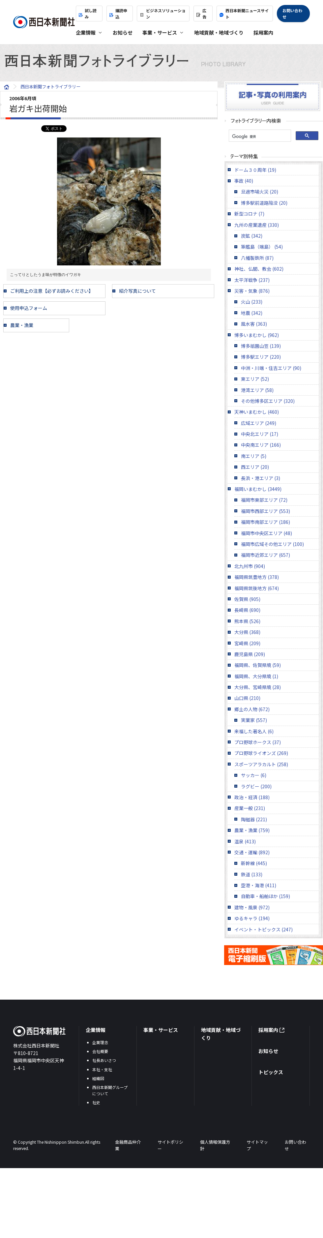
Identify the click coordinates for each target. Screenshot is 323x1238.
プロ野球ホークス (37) (257, 742)
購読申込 (118, 13)
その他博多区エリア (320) (268, 401)
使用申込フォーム (28, 308)
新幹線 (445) (254, 863)
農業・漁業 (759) (252, 830)
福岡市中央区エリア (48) (266, 533)
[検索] (259, 136)
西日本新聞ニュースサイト (244, 13)
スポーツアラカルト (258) (261, 764)
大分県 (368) (247, 632)
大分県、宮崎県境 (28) (257, 687)
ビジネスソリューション (162, 13)
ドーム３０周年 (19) (255, 169)
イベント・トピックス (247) (263, 929)
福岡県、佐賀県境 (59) (257, 665)
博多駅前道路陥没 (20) (264, 202)
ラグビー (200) (256, 786)
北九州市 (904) (249, 566)
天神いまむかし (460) (256, 411)
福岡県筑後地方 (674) (256, 588)
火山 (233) (251, 301)
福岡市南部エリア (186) (265, 522)
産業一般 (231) (249, 808)
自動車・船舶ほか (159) (265, 896)
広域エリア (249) (258, 423)
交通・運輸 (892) (252, 852)
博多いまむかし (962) (256, 335)
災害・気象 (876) (252, 290)
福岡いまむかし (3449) (257, 489)
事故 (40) (243, 180)
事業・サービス (160, 1029)
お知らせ (122, 32)
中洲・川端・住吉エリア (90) (271, 368)
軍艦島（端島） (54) (262, 246)
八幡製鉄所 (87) (257, 258)
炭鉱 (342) (251, 235)
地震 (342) (251, 313)
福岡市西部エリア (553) (265, 511)
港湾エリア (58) (257, 390)
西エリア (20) (255, 467)
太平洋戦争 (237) (252, 280)
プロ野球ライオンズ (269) (261, 753)
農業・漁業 (21, 325)
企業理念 (100, 1042)
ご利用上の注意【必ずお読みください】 (51, 290)
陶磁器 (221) (254, 819)
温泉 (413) (245, 841)
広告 (201, 13)
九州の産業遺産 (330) (256, 225)
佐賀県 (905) (247, 599)
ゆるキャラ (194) (252, 918)
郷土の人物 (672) (252, 709)
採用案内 (263, 32)
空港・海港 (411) (258, 885)
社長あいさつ (104, 1060)
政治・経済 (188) (252, 797)
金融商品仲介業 (128, 1145)
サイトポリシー (170, 1145)
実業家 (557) (254, 720)
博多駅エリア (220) (261, 356)
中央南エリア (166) (261, 444)
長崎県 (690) (247, 610)
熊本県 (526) (247, 621)
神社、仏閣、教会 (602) (258, 268)
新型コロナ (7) (249, 213)
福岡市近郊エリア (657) (265, 555)
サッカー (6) (253, 775)
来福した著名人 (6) (254, 731)
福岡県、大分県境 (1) (256, 676)
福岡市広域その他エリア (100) (272, 544)
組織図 (98, 1078)
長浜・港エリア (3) (260, 478)
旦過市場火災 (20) (259, 191)
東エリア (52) (255, 379)
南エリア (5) (253, 456)
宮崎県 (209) (247, 643)
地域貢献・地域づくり (219, 32)
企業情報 (95, 1029)
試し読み (88, 13)
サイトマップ (257, 1145)
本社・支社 (102, 1069)
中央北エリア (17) (259, 434)
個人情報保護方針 (215, 1145)
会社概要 (100, 1051)
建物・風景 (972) (252, 907)
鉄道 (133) (251, 874)
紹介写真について (137, 290)
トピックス (270, 1072)
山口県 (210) (247, 698)
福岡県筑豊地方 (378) (256, 577)
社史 (96, 1102)
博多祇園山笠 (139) (261, 346)
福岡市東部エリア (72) (264, 500)
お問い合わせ (292, 13)
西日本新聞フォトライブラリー (161, 60)
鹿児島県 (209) (249, 654)
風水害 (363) (254, 323)
